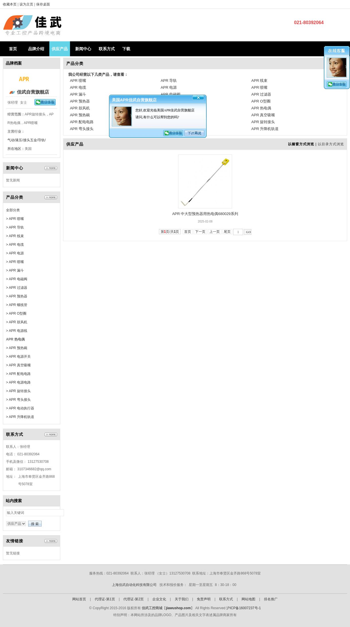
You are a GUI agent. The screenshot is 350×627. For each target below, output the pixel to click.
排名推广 (271, 599)
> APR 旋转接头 (18, 391)
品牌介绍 (36, 49)
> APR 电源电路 (18, 382)
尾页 (227, 232)
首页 (13, 49)
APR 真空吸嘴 (263, 115)
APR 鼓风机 (80, 108)
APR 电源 (169, 87)
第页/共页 (170, 232)
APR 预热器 (80, 101)
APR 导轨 (169, 80)
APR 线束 (259, 80)
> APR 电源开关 (18, 357)
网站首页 (79, 599)
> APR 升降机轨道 (20, 417)
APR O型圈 (260, 101)
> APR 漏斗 (15, 270)
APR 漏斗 (78, 94)
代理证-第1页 (105, 599)
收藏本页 (10, 4)
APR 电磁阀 (170, 94)
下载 (126, 49)
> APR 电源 (15, 253)
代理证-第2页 (133, 599)
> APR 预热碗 (16, 348)
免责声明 (204, 599)
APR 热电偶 (261, 108)
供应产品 (60, 49)
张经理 (12, 102)
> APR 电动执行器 (20, 408)
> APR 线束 (15, 236)
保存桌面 (43, 4)
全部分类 (13, 210)
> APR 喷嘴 (15, 219)
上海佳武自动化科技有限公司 (134, 585)
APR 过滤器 (261, 94)
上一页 (215, 232)
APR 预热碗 (80, 115)
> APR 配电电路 (18, 374)
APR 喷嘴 (78, 80)
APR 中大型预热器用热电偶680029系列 (205, 214)
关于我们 (181, 599)
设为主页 (27, 4)
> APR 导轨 (15, 227)
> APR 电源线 (16, 331)
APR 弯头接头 (82, 129)
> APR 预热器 (16, 296)
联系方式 (107, 49)
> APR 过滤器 (16, 288)
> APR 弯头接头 (18, 400)
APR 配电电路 (82, 122)
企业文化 (159, 599)
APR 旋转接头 (263, 122)
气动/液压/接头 (18, 140)
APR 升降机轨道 (265, 129)
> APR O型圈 (16, 313)
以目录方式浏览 (331, 144)
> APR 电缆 (15, 245)
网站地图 (248, 599)
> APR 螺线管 (16, 305)
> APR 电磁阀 (16, 279)
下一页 (200, 232)
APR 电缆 (78, 87)
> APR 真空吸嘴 (18, 365)
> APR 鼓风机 (16, 322)
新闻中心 (83, 49)
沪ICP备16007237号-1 (243, 608)
